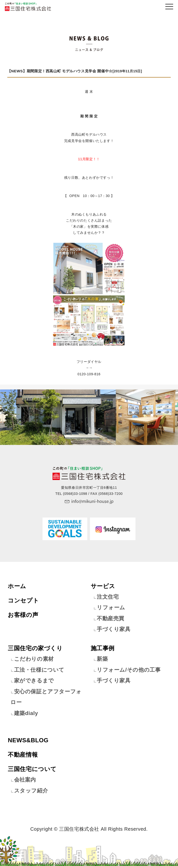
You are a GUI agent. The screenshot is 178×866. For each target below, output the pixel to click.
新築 (102, 659)
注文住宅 (108, 597)
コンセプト (23, 600)
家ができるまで (34, 681)
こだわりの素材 (34, 659)
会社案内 (25, 780)
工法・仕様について (39, 670)
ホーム (17, 586)
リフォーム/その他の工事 (128, 670)
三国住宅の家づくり (35, 648)
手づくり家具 (114, 629)
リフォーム (111, 607)
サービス (103, 586)
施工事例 (103, 648)
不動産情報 (23, 754)
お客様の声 (23, 615)
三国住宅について (32, 769)
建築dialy (26, 713)
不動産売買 (110, 618)
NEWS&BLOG (28, 740)
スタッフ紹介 (31, 791)
